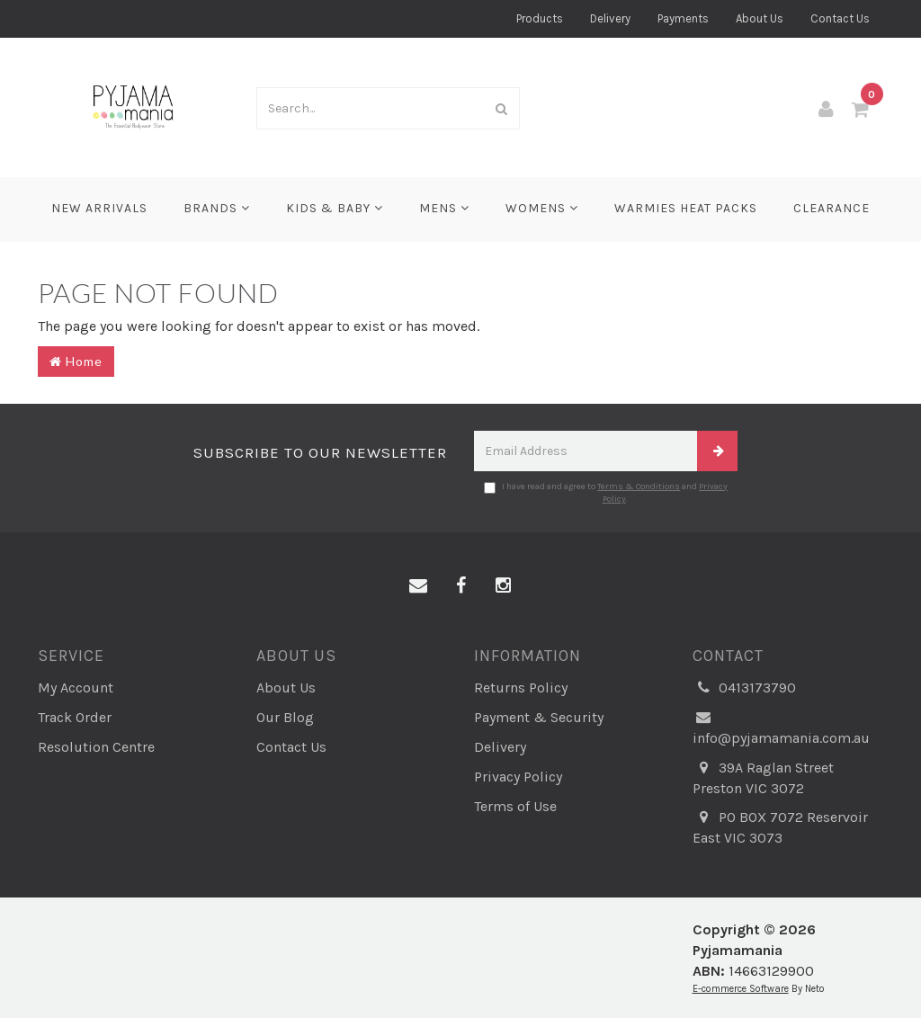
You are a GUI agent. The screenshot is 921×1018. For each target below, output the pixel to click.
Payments (683, 18)
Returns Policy (521, 687)
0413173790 (744, 688)
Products (539, 18)
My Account (75, 687)
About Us (759, 18)
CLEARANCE (831, 208)
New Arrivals (99, 208)
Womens (541, 208)
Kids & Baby (334, 208)
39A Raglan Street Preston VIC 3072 (763, 777)
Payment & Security (539, 717)
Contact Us (840, 18)
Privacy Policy (518, 776)
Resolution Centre (96, 746)
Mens (444, 208)
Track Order (75, 717)
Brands (216, 208)
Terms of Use (515, 806)
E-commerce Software (741, 989)
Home (76, 361)
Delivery (610, 18)
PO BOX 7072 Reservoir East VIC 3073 (780, 827)
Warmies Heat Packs (685, 208)
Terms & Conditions (638, 486)
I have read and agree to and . (606, 493)
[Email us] (418, 586)
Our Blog (285, 717)
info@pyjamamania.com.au (781, 727)
